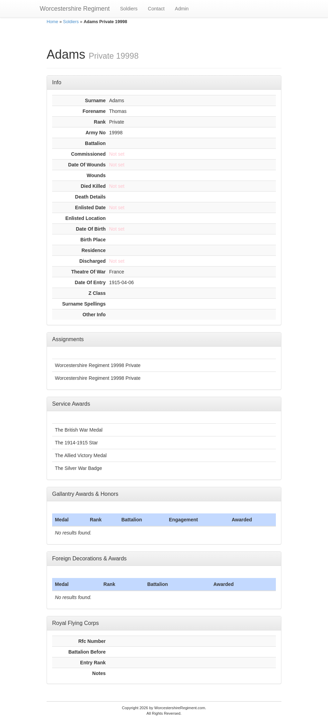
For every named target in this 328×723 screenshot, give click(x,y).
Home (52, 21)
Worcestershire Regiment (75, 8)
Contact (156, 8)
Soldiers (129, 8)
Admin (182, 8)
